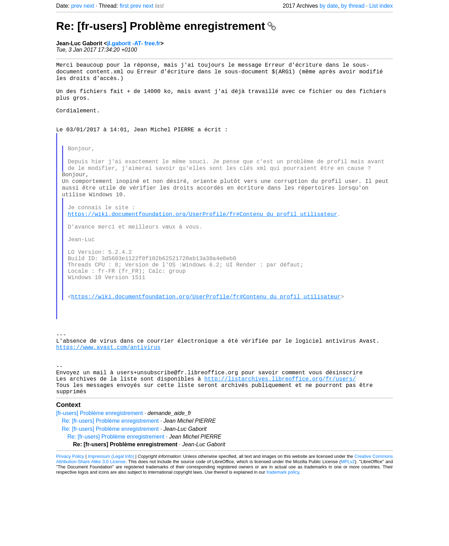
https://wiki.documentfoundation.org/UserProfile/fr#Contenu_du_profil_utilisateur (202, 243)
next (88, 6)
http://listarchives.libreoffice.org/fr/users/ (280, 444)
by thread (352, 6)
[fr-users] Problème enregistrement (99, 482)
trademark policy (283, 540)
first (124, 6)
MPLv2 (348, 530)
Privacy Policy (70, 524)
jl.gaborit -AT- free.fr (133, 43)
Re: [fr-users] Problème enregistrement (166, 26)
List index (381, 6)
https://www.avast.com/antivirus (108, 405)
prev (76, 6)
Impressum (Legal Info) (111, 524)
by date (329, 6)
